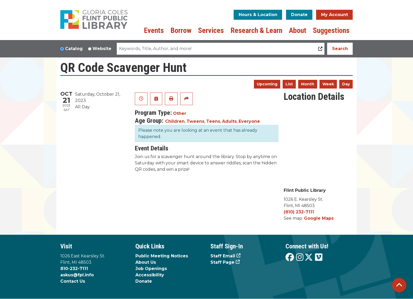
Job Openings (151, 268)
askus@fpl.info (77, 274)
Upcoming (267, 84)
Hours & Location (258, 14)
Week (328, 84)
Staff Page (222, 262)
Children (175, 121)
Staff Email (222, 255)
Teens (213, 121)
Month (307, 84)
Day (346, 84)
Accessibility (149, 274)
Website (101, 48)
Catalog (74, 48)
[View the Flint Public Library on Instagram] (299, 257)
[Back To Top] (399, 285)
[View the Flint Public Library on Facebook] (290, 257)
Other (179, 113)
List (289, 84)
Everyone (249, 121)
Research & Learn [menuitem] (256, 30)
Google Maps (319, 218)
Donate (299, 14)
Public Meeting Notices (161, 255)
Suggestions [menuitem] (331, 30)
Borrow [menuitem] (180, 30)
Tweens (195, 121)
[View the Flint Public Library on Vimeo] (318, 257)
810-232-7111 (74, 268)
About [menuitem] (297, 30)
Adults (229, 121)
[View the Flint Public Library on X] (308, 257)
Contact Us (72, 281)
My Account (334, 14)
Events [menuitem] (154, 30)
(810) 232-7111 (299, 211)
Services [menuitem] (211, 30)
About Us (145, 262)
